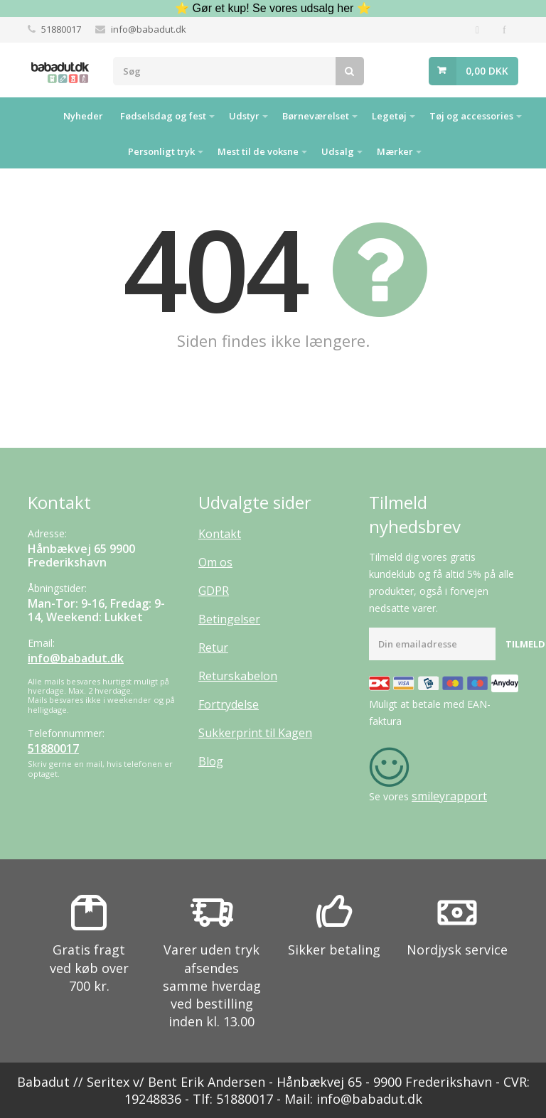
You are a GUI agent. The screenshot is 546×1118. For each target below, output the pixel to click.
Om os (215, 562)
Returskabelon (237, 676)
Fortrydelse (228, 704)
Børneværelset (315, 115)
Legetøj (389, 115)
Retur (213, 647)
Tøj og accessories (471, 115)
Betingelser (229, 619)
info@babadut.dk (148, 29)
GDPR (213, 590)
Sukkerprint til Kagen (255, 733)
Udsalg (337, 151)
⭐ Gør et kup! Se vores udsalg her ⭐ (273, 8)
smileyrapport (449, 796)
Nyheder (83, 115)
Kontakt (219, 534)
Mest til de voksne (258, 151)
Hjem (37, 115)
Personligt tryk (161, 151)
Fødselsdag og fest (163, 115)
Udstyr (244, 115)
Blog (210, 761)
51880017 (61, 29)
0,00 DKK (487, 70)
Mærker (395, 151)
